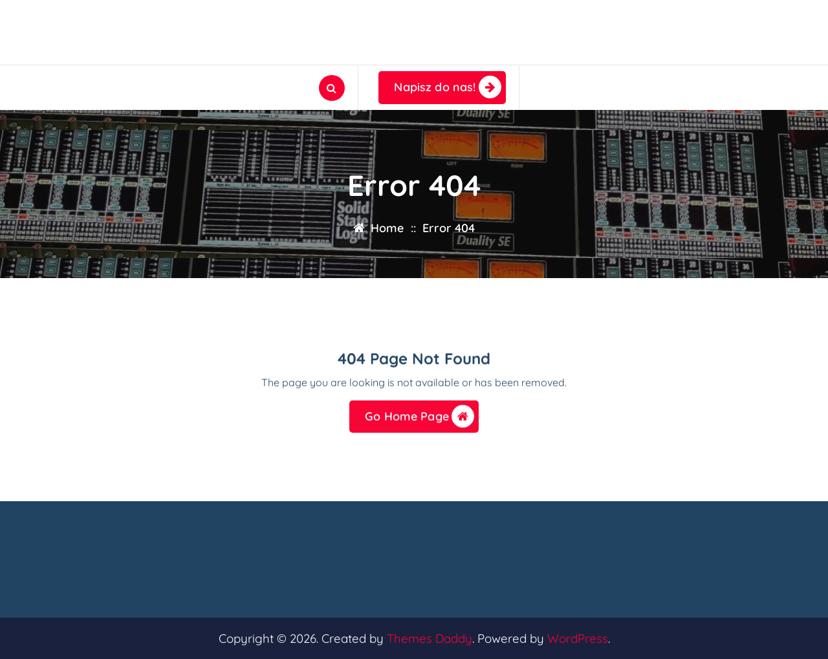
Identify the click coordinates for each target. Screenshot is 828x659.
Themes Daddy (429, 638)
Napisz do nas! (447, 87)
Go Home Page (419, 418)
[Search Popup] (332, 88)
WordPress (577, 638)
